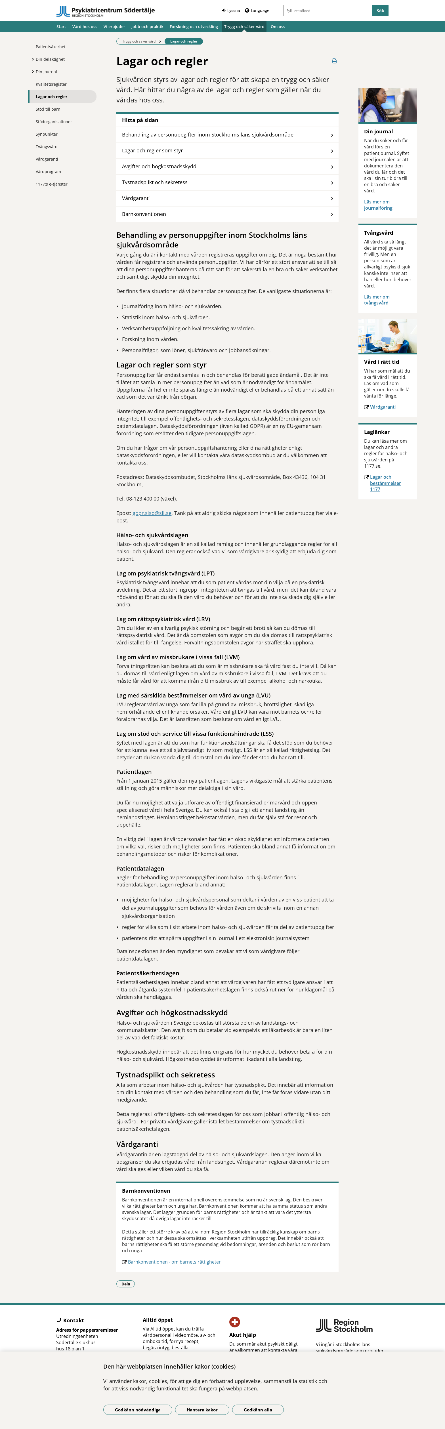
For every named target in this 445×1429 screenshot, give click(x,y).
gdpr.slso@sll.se (152, 513)
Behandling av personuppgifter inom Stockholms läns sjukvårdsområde (207, 134)
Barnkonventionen (144, 214)
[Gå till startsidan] (105, 11)
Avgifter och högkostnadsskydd (159, 166)
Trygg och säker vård (244, 26)
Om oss (278, 26)
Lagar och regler (51, 96)
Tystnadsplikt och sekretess (155, 182)
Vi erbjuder (114, 26)
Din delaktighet (50, 59)
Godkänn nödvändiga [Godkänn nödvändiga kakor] (138, 1410)
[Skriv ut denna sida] (335, 61)
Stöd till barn (48, 109)
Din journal (46, 71)
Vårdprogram (48, 171)
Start (61, 26)
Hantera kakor (202, 1410)
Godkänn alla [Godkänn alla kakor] (258, 1410)
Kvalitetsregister (51, 84)
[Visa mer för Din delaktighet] (31, 59)
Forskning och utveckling (194, 26)
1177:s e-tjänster (52, 184)
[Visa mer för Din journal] (31, 71)
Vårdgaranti (47, 159)
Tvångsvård (47, 146)
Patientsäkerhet (51, 46)
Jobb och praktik (147, 26)
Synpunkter (47, 134)
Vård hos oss (84, 26)
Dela (128, 1284)
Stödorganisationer (54, 121)
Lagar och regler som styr (152, 150)
